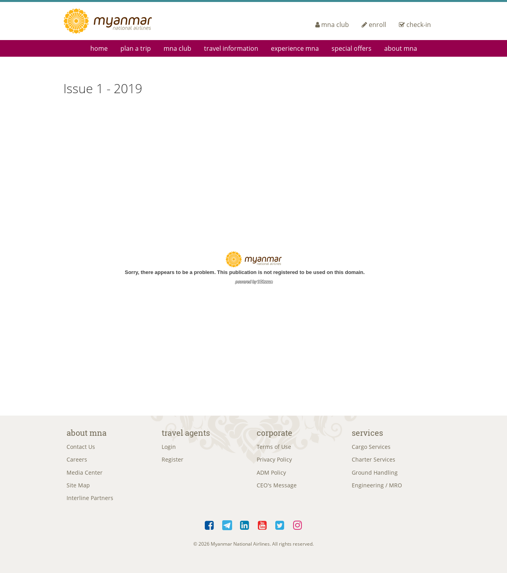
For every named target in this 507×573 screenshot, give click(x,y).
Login (169, 447)
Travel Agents (186, 432)
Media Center (85, 475)
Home (99, 48)
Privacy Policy (274, 461)
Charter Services (373, 461)
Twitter (280, 530)
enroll (374, 24)
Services (367, 432)
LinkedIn (245, 530)
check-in (415, 24)
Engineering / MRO (377, 489)
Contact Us (81, 447)
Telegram (227, 530)
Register (172, 461)
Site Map (78, 489)
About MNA (400, 48)
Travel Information (231, 48)
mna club (332, 24)
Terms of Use (274, 447)
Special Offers (352, 48)
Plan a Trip (135, 48)
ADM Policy (271, 475)
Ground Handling (375, 475)
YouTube (262, 530)
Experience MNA (295, 48)
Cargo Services (371, 447)
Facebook (210, 530)
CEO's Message (277, 489)
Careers (77, 461)
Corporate (274, 432)
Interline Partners (90, 502)
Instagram (298, 530)
